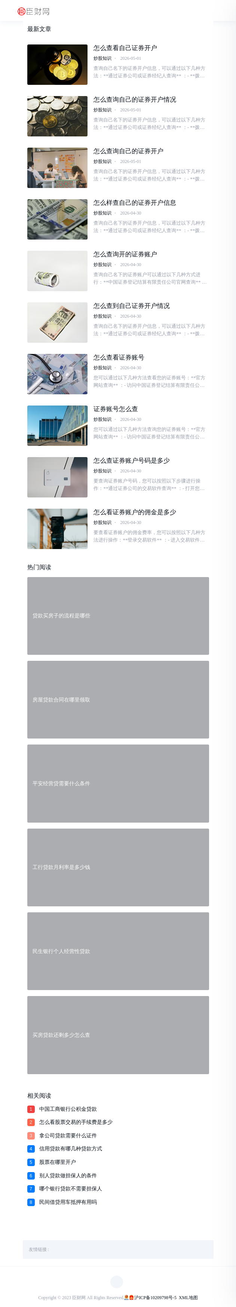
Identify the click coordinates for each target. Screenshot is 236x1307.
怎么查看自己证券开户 (125, 48)
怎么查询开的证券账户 (125, 254)
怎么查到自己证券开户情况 (132, 305)
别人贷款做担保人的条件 (68, 1175)
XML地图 (188, 1297)
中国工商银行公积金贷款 (68, 1109)
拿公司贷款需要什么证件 (68, 1135)
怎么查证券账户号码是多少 (132, 460)
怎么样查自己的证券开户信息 (135, 202)
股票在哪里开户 (57, 1162)
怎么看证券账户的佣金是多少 (135, 512)
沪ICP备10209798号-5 (155, 1297)
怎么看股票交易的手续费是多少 (76, 1122)
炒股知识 (102, 58)
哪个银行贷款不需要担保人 (70, 1189)
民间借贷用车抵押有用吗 (68, 1202)
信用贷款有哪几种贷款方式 (70, 1149)
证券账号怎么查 (116, 409)
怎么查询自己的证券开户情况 (135, 99)
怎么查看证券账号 (119, 357)
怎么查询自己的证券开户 (128, 151)
